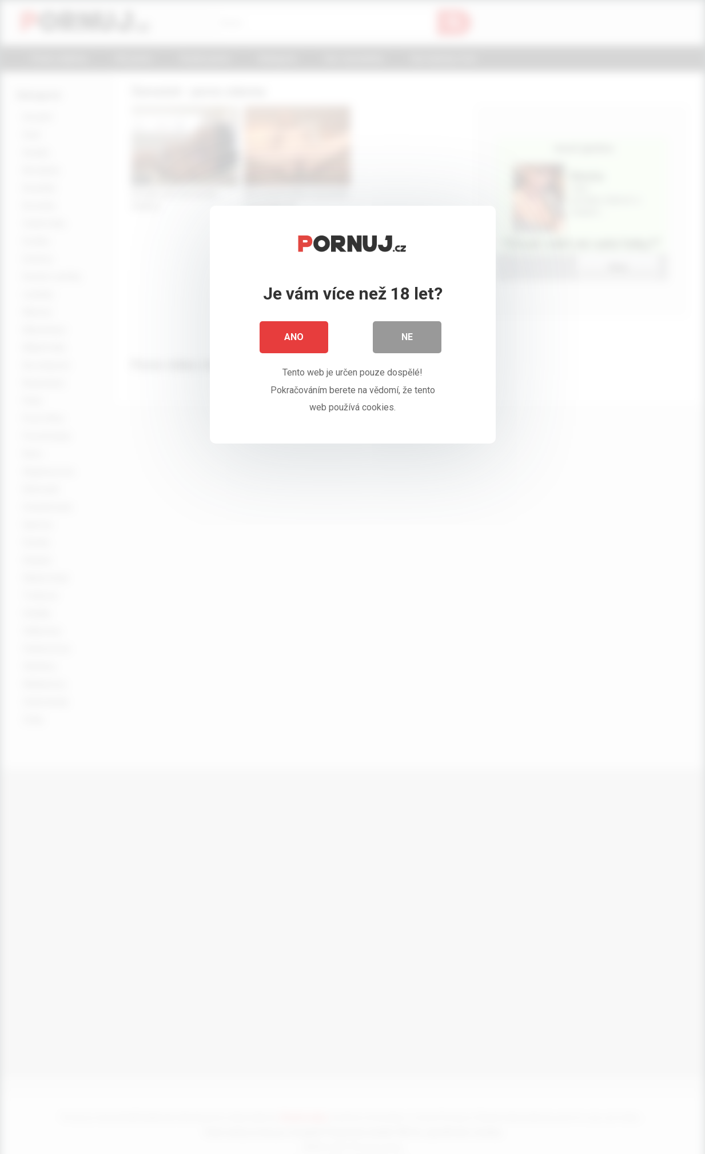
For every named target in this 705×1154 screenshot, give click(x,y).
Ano (294, 337)
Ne (407, 337)
